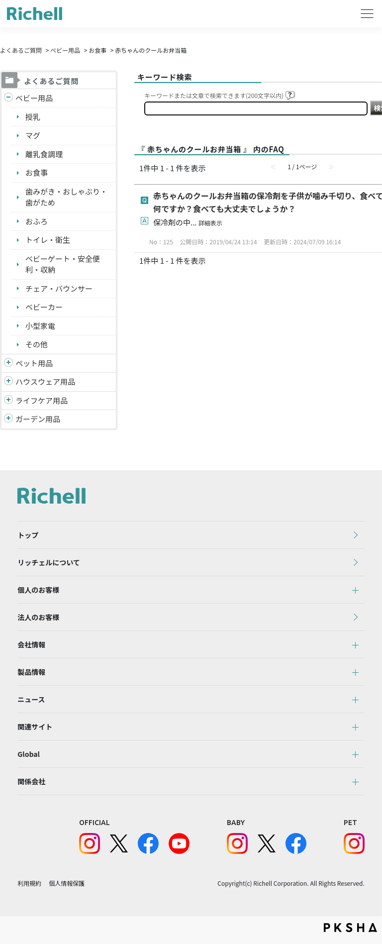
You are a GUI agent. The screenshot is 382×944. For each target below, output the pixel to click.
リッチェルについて (48, 562)
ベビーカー (44, 307)
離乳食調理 (44, 154)
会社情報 (31, 644)
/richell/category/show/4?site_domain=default (8, 363)
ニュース (31, 699)
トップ (27, 535)
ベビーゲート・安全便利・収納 (62, 264)
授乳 (32, 116)
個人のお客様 (38, 590)
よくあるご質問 (21, 50)
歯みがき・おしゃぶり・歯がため (66, 197)
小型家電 (40, 325)
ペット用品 (34, 363)
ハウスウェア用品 (45, 381)
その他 (36, 344)
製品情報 (31, 672)
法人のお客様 (38, 617)
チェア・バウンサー (59, 288)
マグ (32, 135)
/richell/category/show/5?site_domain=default (8, 98)
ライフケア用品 (41, 400)
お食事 (97, 50)
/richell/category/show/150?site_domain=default (8, 419)
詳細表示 (210, 222)
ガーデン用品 (37, 419)
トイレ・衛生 (47, 239)
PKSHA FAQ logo (350, 927)
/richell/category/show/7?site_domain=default (8, 382)
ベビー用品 (65, 50)
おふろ (36, 221)
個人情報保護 (67, 883)
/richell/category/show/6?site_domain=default (8, 401)
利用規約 (29, 883)
